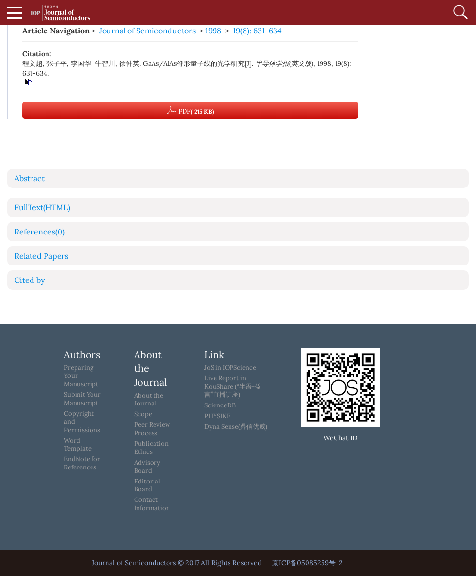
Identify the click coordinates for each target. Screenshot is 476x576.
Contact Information (152, 504)
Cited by (30, 280)
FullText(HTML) (42, 207)
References (40, 231)
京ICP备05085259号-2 (307, 563)
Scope (143, 414)
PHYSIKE (217, 416)
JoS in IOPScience (230, 368)
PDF (190, 110)
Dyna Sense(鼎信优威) (235, 427)
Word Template (78, 445)
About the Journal (148, 400)
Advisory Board (147, 467)
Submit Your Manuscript (82, 399)
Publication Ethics (151, 448)
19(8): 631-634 (257, 30)
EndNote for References (82, 463)
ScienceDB (220, 405)
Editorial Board (147, 486)
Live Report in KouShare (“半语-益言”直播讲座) (232, 386)
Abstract (30, 178)
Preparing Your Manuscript (81, 376)
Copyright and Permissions (82, 422)
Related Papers (41, 256)
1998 (213, 30)
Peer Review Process (152, 429)
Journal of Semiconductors (147, 30)
